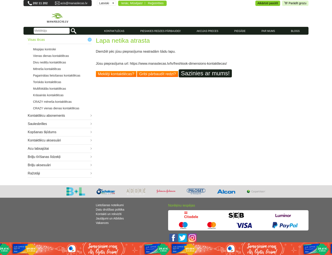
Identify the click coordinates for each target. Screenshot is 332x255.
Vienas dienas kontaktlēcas (51, 56)
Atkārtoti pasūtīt (267, 3)
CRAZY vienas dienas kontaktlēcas (56, 108)
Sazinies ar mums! (205, 73)
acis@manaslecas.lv (73, 3)
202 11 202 (40, 3)
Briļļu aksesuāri (39, 165)
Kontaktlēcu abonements (46, 115)
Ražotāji (34, 173)
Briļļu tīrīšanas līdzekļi (44, 157)
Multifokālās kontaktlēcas (49, 88)
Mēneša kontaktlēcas (47, 69)
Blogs (295, 31)
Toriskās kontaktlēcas (47, 82)
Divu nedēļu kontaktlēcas (49, 62)
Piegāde (239, 31)
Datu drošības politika (110, 209)
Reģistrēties (156, 3)
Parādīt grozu (295, 3)
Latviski (104, 3)
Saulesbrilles (37, 124)
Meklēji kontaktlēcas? (116, 74)
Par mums (268, 31)
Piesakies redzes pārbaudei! (160, 31)
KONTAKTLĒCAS (114, 31)
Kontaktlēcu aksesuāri (44, 140)
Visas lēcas (36, 39)
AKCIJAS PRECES (207, 31)
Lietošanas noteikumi (110, 205)
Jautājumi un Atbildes (110, 218)
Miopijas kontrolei (44, 49)
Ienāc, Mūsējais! (132, 3)
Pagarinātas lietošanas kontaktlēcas (56, 75)
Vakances (102, 223)
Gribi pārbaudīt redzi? (157, 74)
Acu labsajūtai (38, 148)
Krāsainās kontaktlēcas (48, 95)
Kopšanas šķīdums (42, 132)
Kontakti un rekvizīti (109, 214)
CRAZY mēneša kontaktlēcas (52, 101)
